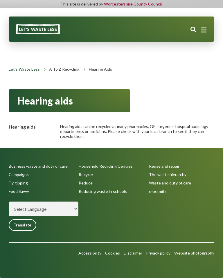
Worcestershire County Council (133, 3)
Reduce (86, 182)
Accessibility (89, 252)
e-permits (158, 191)
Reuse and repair (164, 166)
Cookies (112, 252)
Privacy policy (158, 252)
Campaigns (19, 174)
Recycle (86, 174)
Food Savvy (19, 191)
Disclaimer (133, 252)
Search (193, 29)
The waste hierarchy (167, 174)
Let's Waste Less (24, 69)
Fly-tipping (18, 182)
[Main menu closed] (204, 30)
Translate (22, 225)
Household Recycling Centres (106, 166)
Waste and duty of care (170, 182)
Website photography (194, 252)
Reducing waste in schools (103, 191)
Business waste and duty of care (38, 166)
